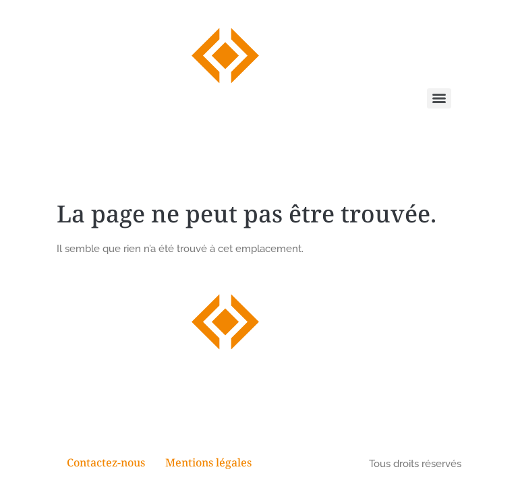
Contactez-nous (106, 464)
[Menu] (439, 98)
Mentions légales (208, 464)
